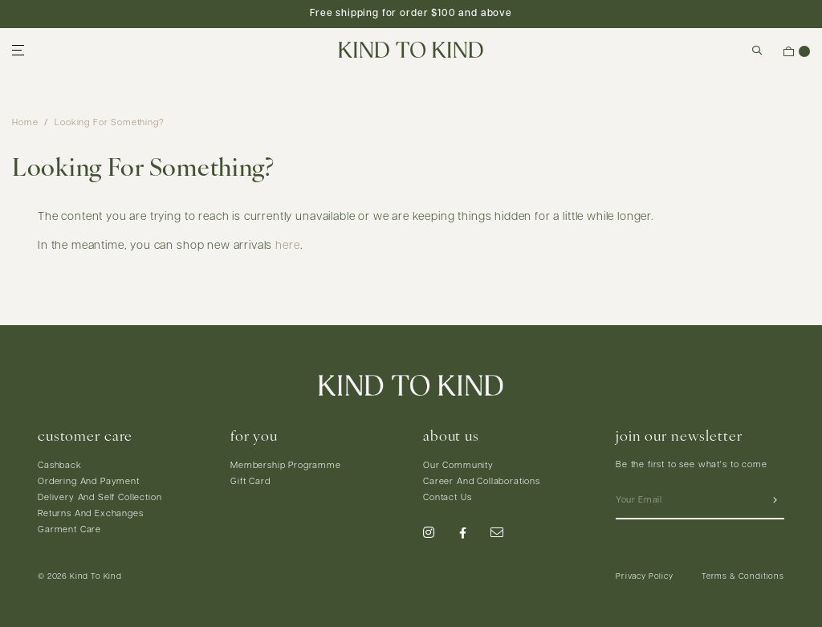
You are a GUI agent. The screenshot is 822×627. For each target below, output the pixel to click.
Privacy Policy (644, 576)
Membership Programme (285, 466)
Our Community (458, 466)
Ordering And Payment (89, 482)
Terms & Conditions (743, 576)
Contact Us (447, 498)
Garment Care (69, 530)
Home (25, 123)
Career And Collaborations (481, 482)
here (287, 246)
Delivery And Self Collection (100, 498)
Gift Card (250, 482)
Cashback (60, 466)
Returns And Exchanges (91, 514)
